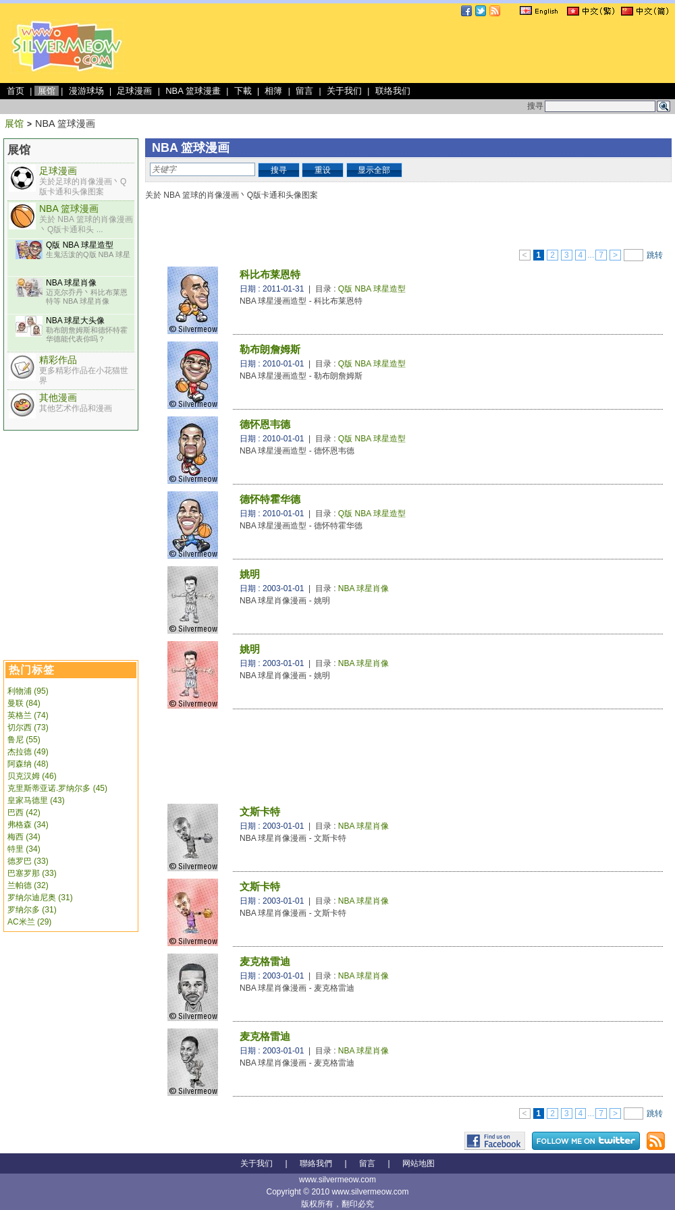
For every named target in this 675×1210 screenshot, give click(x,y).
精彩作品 (58, 359)
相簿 (273, 91)
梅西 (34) (23, 837)
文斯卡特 (260, 811)
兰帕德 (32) (28, 885)
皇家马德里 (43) (36, 800)
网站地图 (418, 1163)
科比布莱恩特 (270, 274)
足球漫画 (134, 91)
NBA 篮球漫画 (69, 208)
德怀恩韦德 (265, 424)
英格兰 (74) (28, 715)
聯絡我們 (316, 1163)
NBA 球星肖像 (71, 282)
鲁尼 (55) (23, 739)
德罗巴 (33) (28, 861)
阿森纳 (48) (28, 764)
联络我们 (392, 91)
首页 (15, 91)
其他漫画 (58, 397)
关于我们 (344, 91)
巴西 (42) (23, 812)
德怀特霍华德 (270, 499)
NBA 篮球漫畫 (193, 91)
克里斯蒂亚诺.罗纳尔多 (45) (57, 788)
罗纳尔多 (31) (32, 909)
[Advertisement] (70, 504)
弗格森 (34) (28, 824)
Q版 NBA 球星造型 (79, 245)
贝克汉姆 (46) (32, 776)
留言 (304, 91)
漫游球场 (86, 91)
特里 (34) (23, 849)
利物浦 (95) (28, 691)
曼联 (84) (23, 703)
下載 (243, 91)
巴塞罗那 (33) (32, 873)
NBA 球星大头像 (75, 320)
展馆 (46, 91)
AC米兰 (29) (29, 922)
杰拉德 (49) (28, 752)
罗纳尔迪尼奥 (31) (40, 897)
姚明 (250, 574)
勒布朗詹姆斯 (270, 349)
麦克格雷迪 (265, 961)
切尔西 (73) (28, 727)
